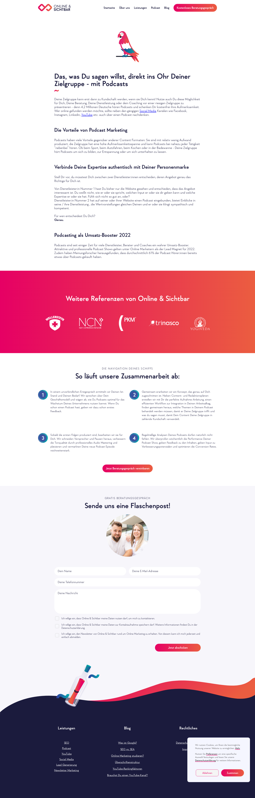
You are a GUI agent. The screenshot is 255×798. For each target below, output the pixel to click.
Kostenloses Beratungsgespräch (195, 7)
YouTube (87, 114)
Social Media (148, 110)
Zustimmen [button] (232, 773)
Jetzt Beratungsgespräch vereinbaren (127, 468)
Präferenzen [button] (211, 754)
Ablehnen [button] (207, 773)
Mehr (237, 748)
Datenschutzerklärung (205, 760)
